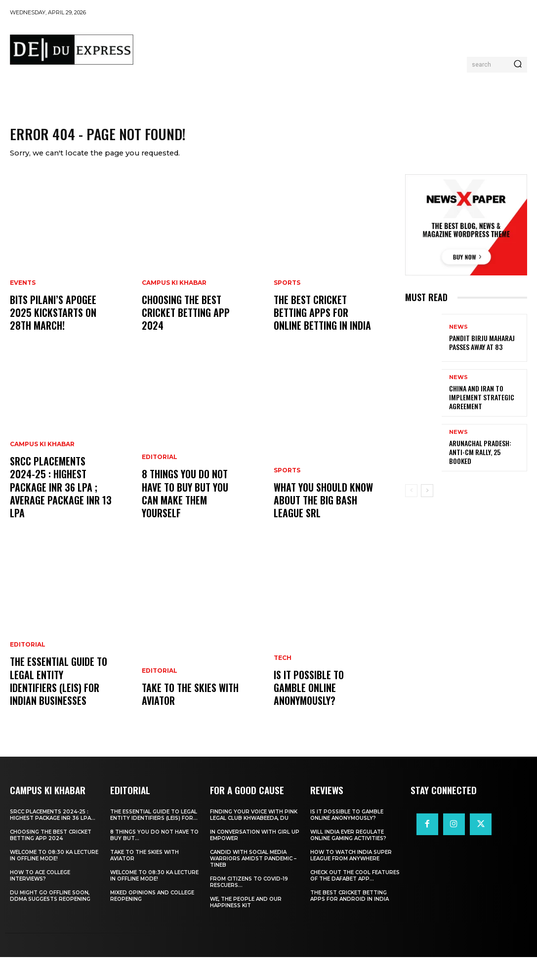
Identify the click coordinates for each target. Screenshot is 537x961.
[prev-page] (411, 495)
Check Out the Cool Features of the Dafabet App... (355, 879)
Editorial (27, 655)
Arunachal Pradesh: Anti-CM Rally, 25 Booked (483, 457)
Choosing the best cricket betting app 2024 (182, 319)
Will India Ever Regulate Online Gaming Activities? (348, 839)
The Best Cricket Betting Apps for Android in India (349, 899)
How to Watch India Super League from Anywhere (351, 859)
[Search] (517, 65)
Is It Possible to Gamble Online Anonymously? (323, 700)
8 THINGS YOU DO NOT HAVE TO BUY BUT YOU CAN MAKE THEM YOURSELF (192, 507)
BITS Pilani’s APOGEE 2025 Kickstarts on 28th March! (60, 319)
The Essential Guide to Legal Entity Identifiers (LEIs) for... (154, 818)
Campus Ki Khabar (42, 468)
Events (23, 292)
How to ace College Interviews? (40, 879)
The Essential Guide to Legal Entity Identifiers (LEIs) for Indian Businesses (57, 688)
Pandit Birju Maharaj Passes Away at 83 (477, 347)
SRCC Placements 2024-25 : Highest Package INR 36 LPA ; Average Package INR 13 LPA (60, 501)
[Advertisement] (321, 47)
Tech (282, 679)
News (458, 333)
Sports (287, 292)
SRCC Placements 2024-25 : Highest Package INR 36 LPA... (52, 818)
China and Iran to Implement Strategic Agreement (477, 402)
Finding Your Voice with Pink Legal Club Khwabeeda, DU (253, 818)
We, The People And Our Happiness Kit (246, 906)
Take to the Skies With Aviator (187, 700)
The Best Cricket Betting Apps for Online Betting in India (324, 319)
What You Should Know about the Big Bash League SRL (321, 507)
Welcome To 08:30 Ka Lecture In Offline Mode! (54, 859)
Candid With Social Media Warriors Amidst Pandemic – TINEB (253, 862)
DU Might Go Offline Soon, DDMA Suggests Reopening (50, 899)
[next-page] (427, 495)
